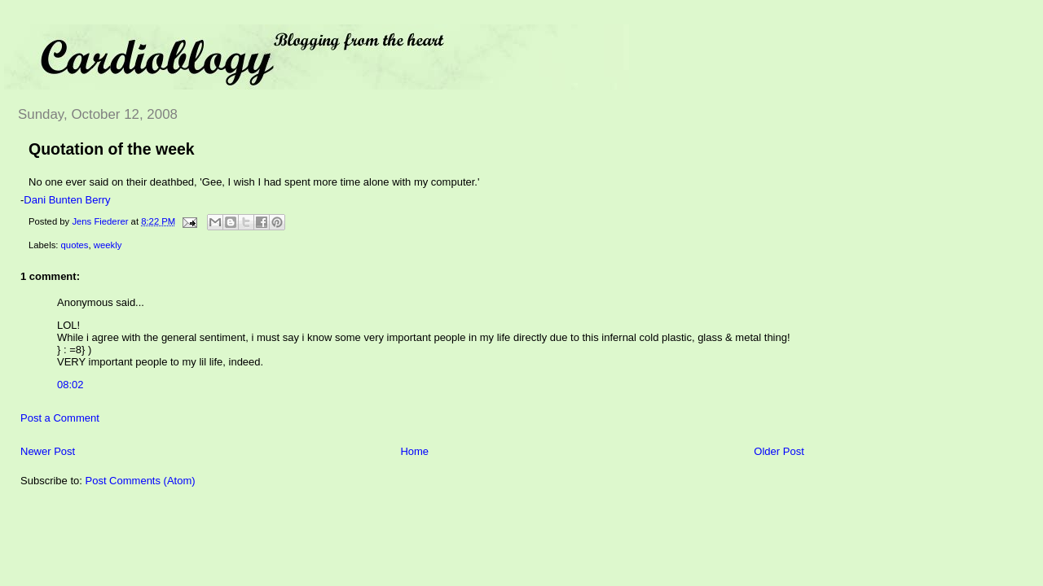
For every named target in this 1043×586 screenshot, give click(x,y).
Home (414, 451)
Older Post (778, 451)
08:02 (70, 384)
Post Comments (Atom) (141, 480)
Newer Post (47, 451)
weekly (108, 245)
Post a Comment (59, 418)
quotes (75, 245)
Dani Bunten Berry (67, 200)
